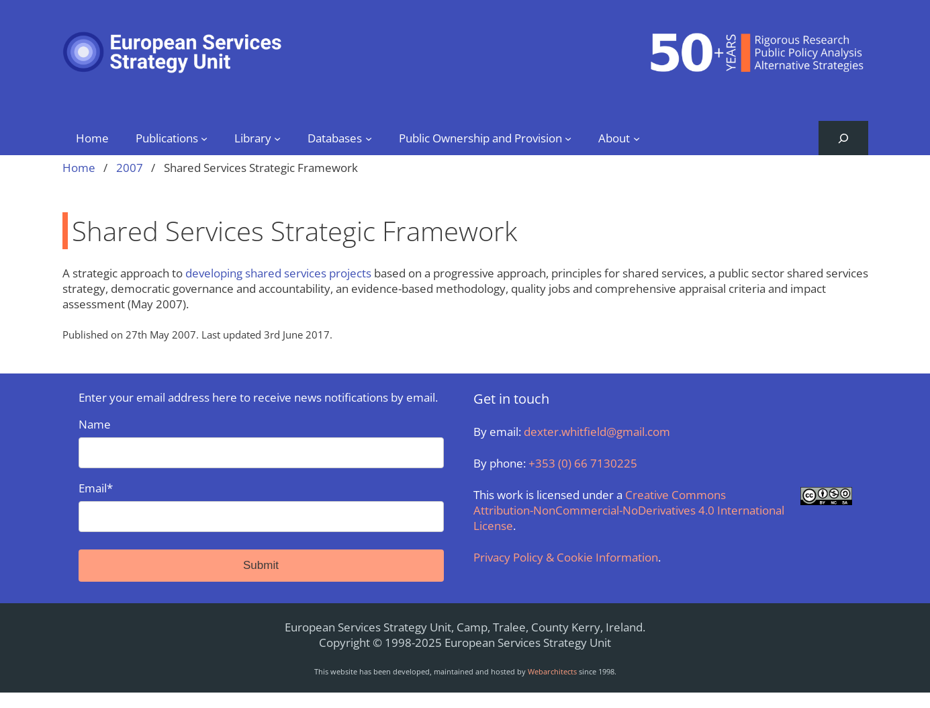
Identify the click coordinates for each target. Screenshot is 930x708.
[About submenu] (636, 137)
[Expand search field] (843, 138)
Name (261, 442)
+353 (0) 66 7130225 (582, 463)
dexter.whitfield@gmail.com (597, 431)
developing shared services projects (278, 273)
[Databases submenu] (368, 137)
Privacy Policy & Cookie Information (565, 557)
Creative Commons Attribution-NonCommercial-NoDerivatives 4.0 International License (628, 510)
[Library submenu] (277, 137)
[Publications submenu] (204, 137)
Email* (261, 506)
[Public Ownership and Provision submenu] (568, 137)
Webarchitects (552, 671)
